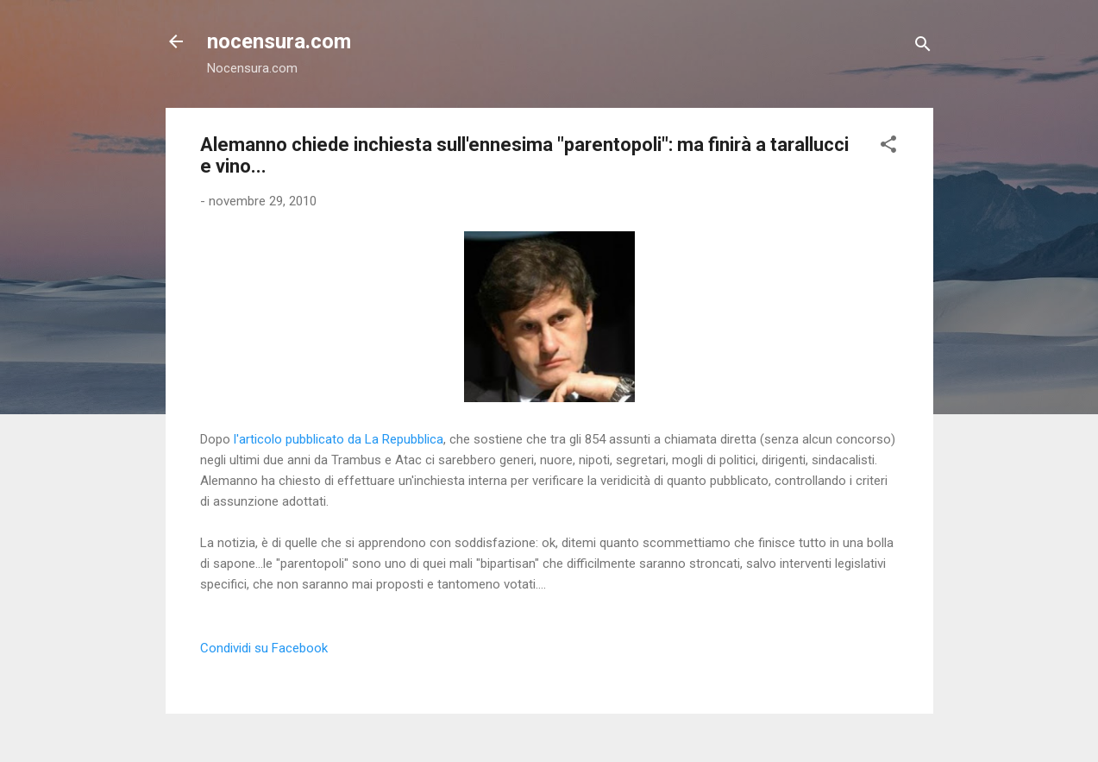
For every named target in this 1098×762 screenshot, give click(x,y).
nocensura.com (279, 41)
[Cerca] (923, 47)
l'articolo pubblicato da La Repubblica (338, 439)
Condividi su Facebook (264, 648)
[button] (888, 147)
